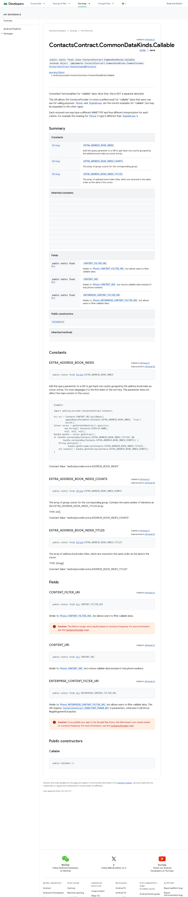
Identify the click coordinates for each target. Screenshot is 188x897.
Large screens (97, 891)
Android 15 (121, 888)
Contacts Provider (74, 630)
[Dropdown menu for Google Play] (114, 3)
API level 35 (150, 366)
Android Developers (57, 31)
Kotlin (143, 50)
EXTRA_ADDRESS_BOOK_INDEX (98, 145)
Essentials (36, 3)
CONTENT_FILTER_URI (95, 263)
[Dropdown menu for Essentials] (45, 3)
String (56, 145)
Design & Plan (60, 3)
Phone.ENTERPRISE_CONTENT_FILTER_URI (115, 300)
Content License (124, 783)
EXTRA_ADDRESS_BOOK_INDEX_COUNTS (103, 161)
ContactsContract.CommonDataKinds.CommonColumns (113, 63)
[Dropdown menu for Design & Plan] (70, 3)
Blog (127, 3)
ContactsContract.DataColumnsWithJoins (72, 66)
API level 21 (150, 39)
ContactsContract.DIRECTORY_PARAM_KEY (86, 708)
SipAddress (95, 103)
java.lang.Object (57, 72)
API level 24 (150, 681)
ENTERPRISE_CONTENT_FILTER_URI (102, 295)
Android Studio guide (150, 894)
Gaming (71, 888)
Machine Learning (75, 892)
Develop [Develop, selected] (82, 3)
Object (64, 63)
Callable (57, 321)
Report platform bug (173, 888)
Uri (53, 266)
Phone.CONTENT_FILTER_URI (108, 268)
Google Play (104, 3)
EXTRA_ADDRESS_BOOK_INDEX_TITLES (103, 174)
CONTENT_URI (91, 279)
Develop (73, 31)
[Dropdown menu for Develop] (91, 3)
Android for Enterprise (53, 892)
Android (47, 888)
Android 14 (121, 892)
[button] (19, 33)
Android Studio (174, 3)
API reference (12, 14)
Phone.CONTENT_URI (104, 284)
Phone (79, 103)
